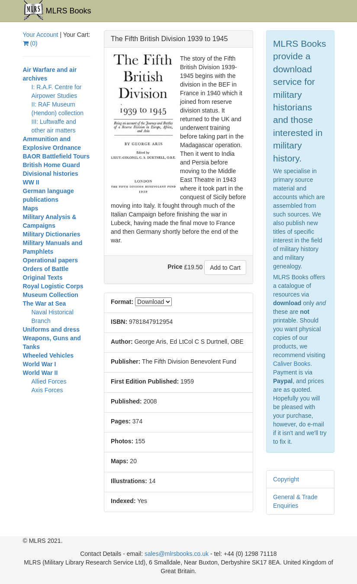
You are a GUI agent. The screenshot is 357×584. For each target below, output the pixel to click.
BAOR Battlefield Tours (56, 156)
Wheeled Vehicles (48, 355)
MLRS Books (57, 10)
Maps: (119, 461)
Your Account (40, 34)
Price (174, 266)
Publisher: (125, 361)
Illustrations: (129, 481)
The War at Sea (44, 303)
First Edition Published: (145, 381)
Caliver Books (291, 363)
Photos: (122, 441)
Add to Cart (225, 267)
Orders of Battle (46, 268)
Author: (122, 341)
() (30, 43)
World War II (40, 372)
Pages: (121, 421)
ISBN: (119, 321)
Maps (31, 208)
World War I (39, 364)
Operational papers (50, 260)
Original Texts (43, 277)
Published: (126, 401)
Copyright (286, 479)
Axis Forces (47, 390)
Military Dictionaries (51, 234)
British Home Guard (51, 164)
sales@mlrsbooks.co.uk (177, 553)
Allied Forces (49, 381)
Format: (122, 301)
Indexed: (123, 500)
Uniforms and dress (51, 329)
